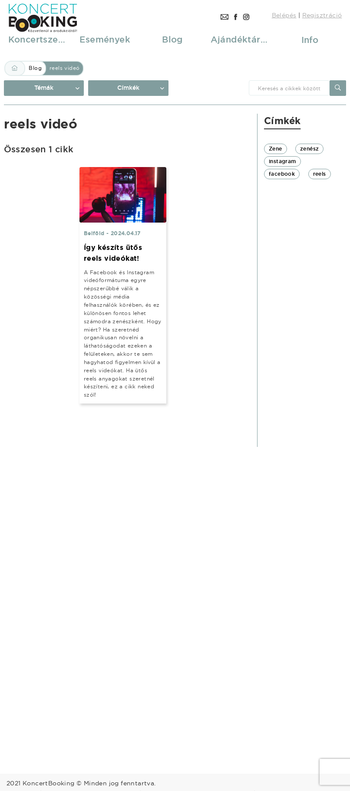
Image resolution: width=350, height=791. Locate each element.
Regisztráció (322, 15)
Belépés (284, 15)
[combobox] (289, 87)
